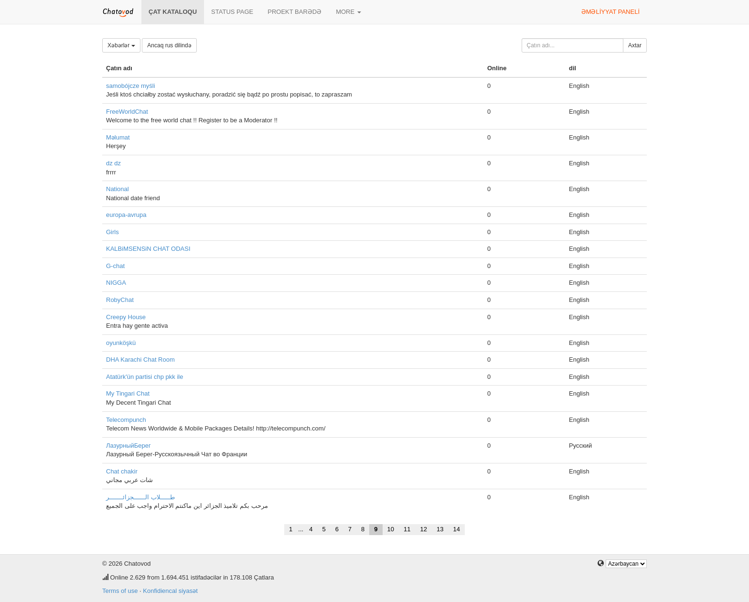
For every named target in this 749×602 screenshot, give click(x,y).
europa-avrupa (126, 214)
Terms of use (120, 590)
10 (390, 529)
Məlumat (118, 137)
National (117, 189)
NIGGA (116, 282)
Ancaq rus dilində (169, 45)
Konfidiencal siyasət (170, 590)
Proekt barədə (294, 11)
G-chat (115, 265)
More (348, 11)
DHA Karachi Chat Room (140, 359)
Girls (112, 232)
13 (440, 529)
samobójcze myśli (130, 85)
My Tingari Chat (128, 393)
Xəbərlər (121, 45)
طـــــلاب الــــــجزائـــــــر (140, 497)
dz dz (113, 163)
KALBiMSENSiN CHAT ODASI (148, 248)
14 (456, 529)
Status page (232, 11)
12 (423, 529)
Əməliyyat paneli (610, 11)
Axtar (635, 45)
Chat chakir (122, 471)
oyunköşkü (121, 342)
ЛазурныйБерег (128, 445)
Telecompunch (126, 419)
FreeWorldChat (127, 111)
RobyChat (120, 299)
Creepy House (126, 317)
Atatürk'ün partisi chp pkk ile (144, 376)
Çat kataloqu (173, 11)
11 (407, 529)
